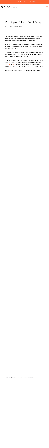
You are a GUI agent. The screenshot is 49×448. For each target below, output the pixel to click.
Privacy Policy (7, 378)
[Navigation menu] (47, 6)
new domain (30, 1)
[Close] (47, 1)
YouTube (7, 64)
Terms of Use (12, 378)
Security (16, 378)
